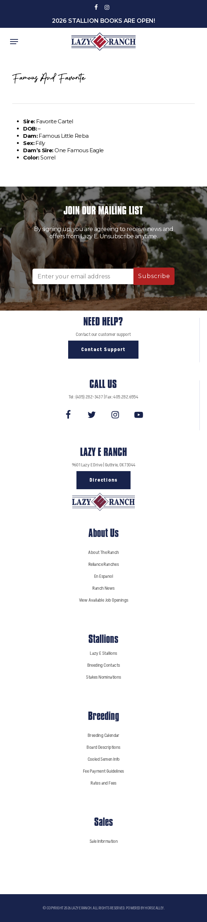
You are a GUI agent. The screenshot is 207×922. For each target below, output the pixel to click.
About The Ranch (103, 552)
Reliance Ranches (103, 564)
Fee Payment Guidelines (103, 771)
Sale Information (103, 841)
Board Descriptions (103, 747)
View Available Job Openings (103, 600)
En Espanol (103, 576)
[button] (14, 41)
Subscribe (154, 276)
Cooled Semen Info (104, 759)
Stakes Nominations (103, 677)
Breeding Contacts (103, 665)
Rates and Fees (103, 783)
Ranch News (103, 588)
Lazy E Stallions (103, 653)
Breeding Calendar (103, 735)
